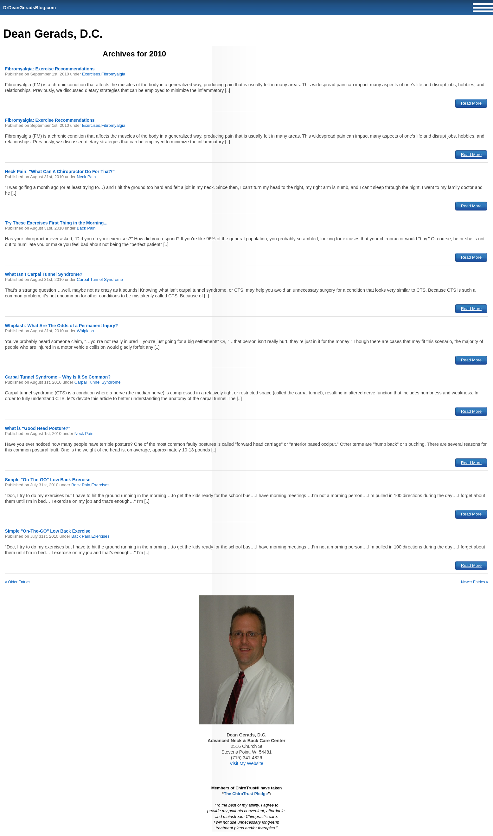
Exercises (91, 74)
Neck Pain (86, 176)
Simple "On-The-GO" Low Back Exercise (48, 479)
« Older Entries (17, 582)
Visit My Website (246, 763)
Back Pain (86, 228)
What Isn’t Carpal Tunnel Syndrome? (44, 274)
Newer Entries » (474, 582)
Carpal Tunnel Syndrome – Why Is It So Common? (58, 376)
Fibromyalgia (113, 74)
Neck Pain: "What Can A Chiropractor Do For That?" (60, 171)
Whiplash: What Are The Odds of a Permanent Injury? (61, 325)
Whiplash (85, 330)
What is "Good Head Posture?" (38, 428)
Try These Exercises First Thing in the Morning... (56, 222)
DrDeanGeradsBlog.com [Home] (29, 7)
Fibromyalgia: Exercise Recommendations (50, 68)
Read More (471, 103)
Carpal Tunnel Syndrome (100, 279)
